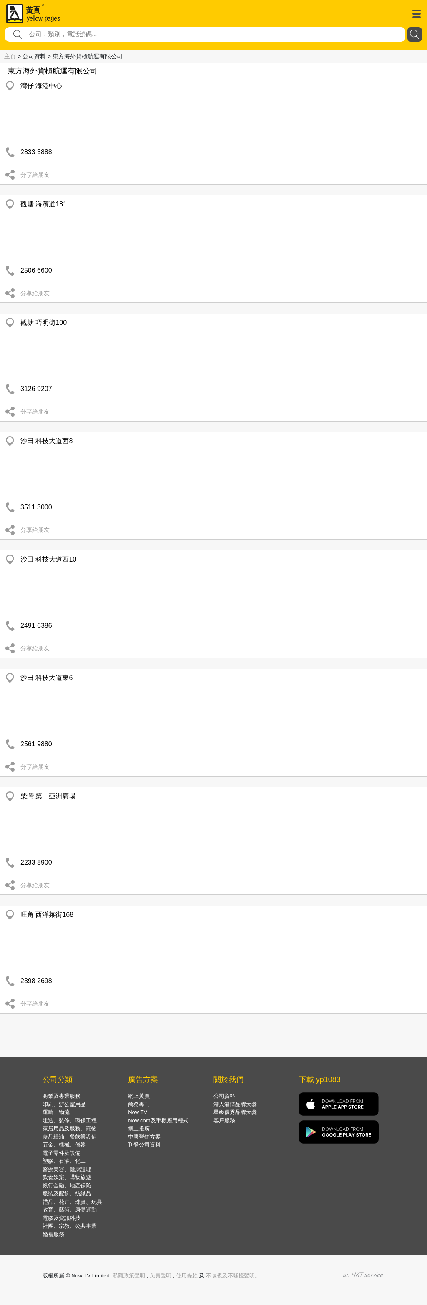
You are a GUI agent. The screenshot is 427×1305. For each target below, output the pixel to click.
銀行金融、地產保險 (67, 1185)
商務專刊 (139, 1104)
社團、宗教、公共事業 (70, 1226)
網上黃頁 (139, 1096)
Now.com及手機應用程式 (158, 1120)
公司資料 (224, 1096)
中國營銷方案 (144, 1137)
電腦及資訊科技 (61, 1218)
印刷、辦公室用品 (64, 1104)
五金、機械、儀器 (64, 1145)
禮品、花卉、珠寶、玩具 (72, 1202)
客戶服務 (224, 1120)
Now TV (137, 1112)
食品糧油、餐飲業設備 (70, 1137)
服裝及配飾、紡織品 (67, 1193)
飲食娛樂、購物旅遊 (67, 1177)
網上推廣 (139, 1128)
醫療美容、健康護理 (67, 1169)
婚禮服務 (53, 1234)
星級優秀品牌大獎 (235, 1112)
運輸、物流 (56, 1112)
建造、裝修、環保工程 (70, 1120)
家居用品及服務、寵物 (70, 1128)
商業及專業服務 (61, 1096)
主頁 (10, 56)
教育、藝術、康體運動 (70, 1210)
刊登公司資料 (144, 1145)
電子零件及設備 (61, 1153)
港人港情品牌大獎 (235, 1104)
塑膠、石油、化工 (64, 1161)
